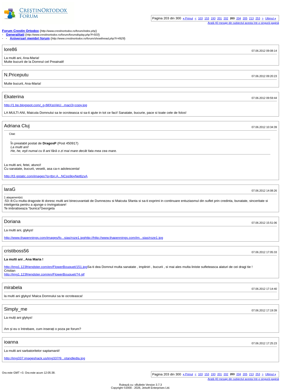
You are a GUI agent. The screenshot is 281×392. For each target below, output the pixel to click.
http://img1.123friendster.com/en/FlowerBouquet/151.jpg (45, 267)
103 (200, 18)
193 (213, 18)
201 (219, 18)
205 (245, 18)
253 (257, 18)
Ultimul (270, 18)
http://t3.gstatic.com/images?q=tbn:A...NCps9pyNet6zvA (45, 176)
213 (251, 18)
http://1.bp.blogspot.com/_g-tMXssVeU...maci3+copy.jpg (45, 105)
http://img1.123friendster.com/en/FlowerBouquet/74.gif (44, 274)
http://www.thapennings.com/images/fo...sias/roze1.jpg (44, 238)
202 (226, 18)
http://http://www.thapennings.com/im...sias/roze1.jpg (124, 238)
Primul (188, 18)
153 (207, 18)
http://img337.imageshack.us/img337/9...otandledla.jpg (44, 358)
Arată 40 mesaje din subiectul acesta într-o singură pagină (243, 22)
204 (238, 18)
